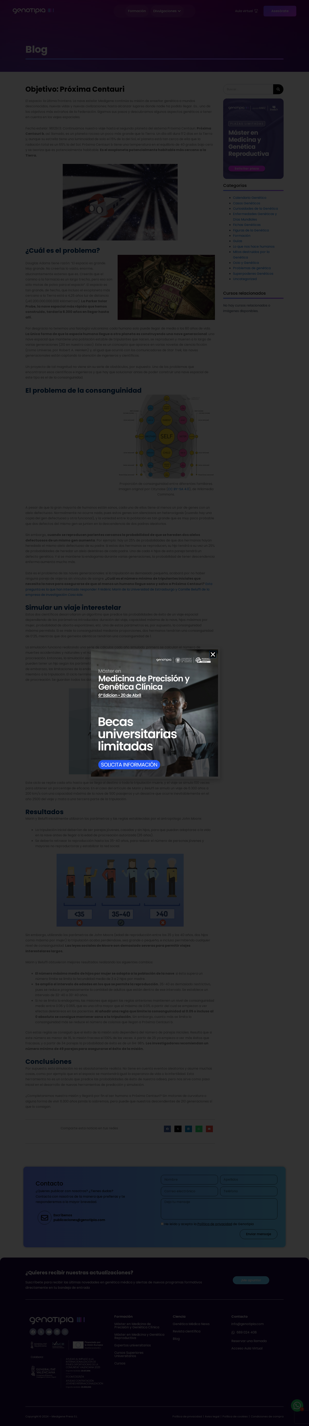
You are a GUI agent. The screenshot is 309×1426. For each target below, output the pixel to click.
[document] (154, 713)
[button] (213, 654)
